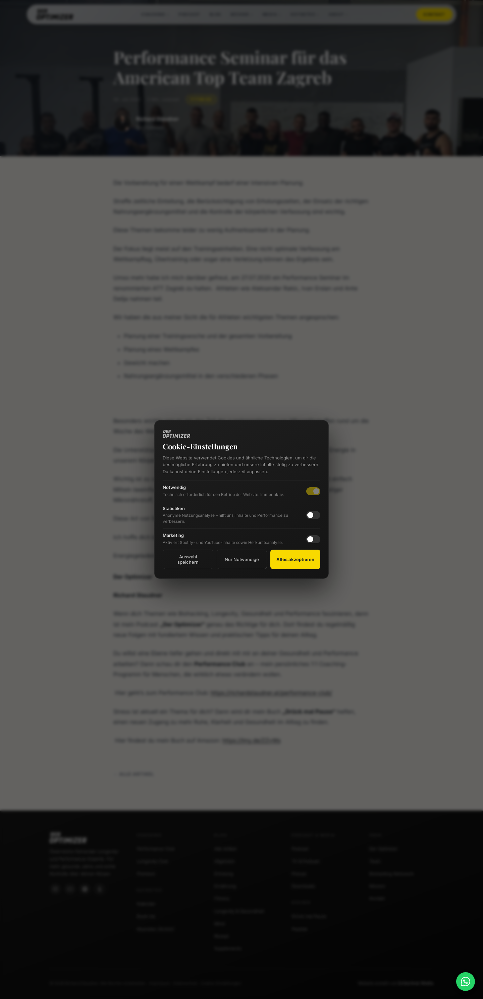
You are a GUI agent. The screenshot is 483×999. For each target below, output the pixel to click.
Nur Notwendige (242, 559)
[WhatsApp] (465, 981)
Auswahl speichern (188, 559)
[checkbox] (313, 515)
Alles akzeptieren (295, 559)
